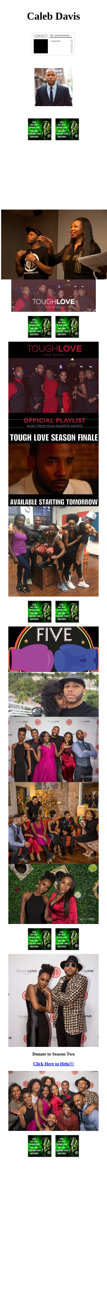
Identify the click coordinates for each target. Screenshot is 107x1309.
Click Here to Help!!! (53, 1063)
